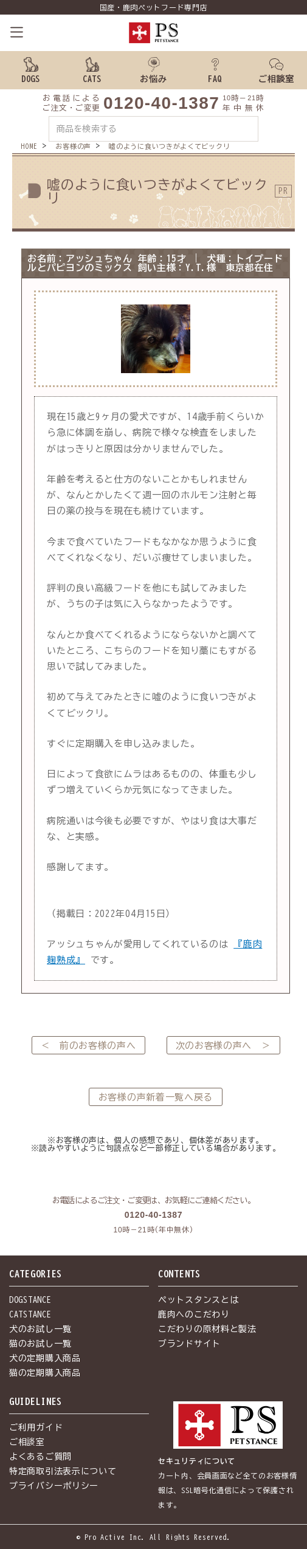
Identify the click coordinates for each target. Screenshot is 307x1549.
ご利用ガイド (36, 1427)
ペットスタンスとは (198, 1300)
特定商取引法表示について (62, 1471)
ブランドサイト (189, 1343)
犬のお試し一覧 (40, 1329)
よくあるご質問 (40, 1456)
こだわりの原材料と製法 (207, 1329)
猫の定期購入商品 (45, 1373)
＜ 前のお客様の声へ (88, 1045)
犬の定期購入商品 (45, 1358)
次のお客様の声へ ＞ (223, 1045)
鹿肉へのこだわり (194, 1314)
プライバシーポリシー (53, 1486)
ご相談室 (27, 1442)
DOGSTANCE (30, 1300)
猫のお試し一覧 (40, 1343)
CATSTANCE (30, 1314)
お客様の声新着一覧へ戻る (155, 1097)
